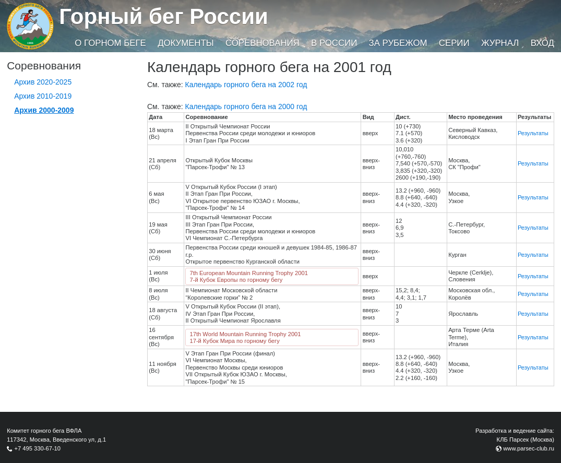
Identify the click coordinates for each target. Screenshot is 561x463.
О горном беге (110, 43)
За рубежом (398, 43)
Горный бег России (163, 16)
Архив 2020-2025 (42, 82)
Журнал (500, 43)
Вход (542, 43)
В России (334, 43)
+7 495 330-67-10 (37, 448)
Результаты (533, 133)
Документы (185, 43)
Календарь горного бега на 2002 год (246, 84)
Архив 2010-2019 (42, 96)
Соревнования (262, 43)
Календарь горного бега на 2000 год (246, 106)
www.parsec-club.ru (528, 448)
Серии (454, 43)
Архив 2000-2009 (44, 110)
